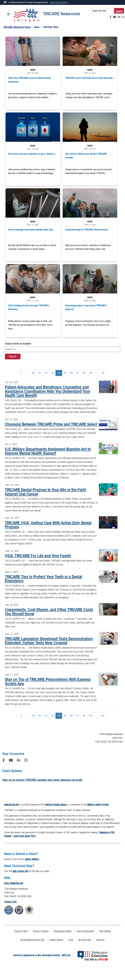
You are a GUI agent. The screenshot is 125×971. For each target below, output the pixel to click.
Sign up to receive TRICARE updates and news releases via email (42, 780)
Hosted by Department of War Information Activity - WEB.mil (41, 955)
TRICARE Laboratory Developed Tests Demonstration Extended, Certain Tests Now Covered (49, 640)
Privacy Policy (21, 931)
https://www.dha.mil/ (13, 883)
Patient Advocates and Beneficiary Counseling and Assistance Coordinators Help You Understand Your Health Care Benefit (47, 391)
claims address (32, 859)
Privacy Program (41, 931)
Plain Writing (105, 931)
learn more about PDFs (25, 836)
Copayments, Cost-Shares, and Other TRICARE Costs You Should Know (49, 611)
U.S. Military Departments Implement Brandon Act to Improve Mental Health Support (48, 451)
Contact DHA (10, 901)
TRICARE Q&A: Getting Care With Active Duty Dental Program (48, 525)
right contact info (20, 871)
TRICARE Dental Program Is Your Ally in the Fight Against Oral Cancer (45, 492)
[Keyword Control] (62, 349)
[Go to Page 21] (39, 373)
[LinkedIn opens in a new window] (119, 17)
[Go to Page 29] (90, 373)
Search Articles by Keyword (18, 343)
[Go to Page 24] (59, 373)
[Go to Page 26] (71, 373)
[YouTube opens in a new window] (114, 17)
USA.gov (100, 939)
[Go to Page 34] (103, 373)
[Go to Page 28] (84, 373)
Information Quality (63, 931)
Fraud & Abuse (56, 939)
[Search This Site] (102, 11)
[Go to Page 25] (65, 373)
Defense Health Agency (56, 804)
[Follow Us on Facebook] (3, 760)
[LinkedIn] (18, 760)
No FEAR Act (84, 939)
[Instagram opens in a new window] (123, 17)
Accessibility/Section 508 (32, 939)
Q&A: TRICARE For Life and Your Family (38, 555)
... (27, 373)
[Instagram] (26, 760)
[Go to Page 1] (21, 373)
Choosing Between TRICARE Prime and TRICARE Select (51, 424)
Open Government (85, 931)
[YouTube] (11, 760)
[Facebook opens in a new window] (110, 17)
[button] (60, 2)
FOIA (70, 939)
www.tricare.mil (11, 804)
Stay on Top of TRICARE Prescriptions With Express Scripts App (48, 681)
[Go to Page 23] (52, 373)
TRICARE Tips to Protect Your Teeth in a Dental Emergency (43, 578)
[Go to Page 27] (78, 373)
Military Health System (98, 804)
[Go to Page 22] (46, 373)
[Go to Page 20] (33, 373)
